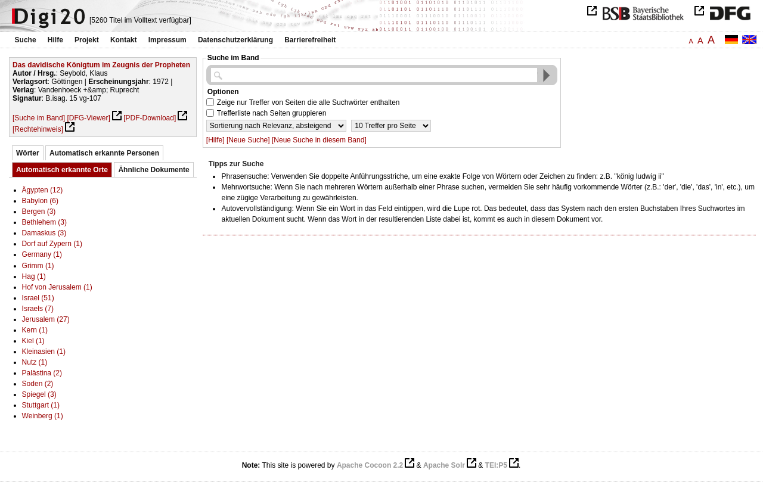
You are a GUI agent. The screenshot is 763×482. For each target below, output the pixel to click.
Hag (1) (34, 276)
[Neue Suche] (248, 140)
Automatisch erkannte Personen (104, 153)
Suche (25, 40)
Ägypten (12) (42, 190)
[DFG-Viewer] (88, 118)
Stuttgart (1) (41, 405)
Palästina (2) (42, 373)
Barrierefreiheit (310, 40)
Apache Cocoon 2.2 (370, 465)
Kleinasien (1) (44, 351)
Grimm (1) (38, 266)
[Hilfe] (215, 140)
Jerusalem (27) (46, 319)
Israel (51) (38, 298)
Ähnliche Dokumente (153, 170)
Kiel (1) (33, 341)
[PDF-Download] (149, 118)
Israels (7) (38, 308)
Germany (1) (42, 254)
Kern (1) (35, 330)
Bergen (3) (39, 211)
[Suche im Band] (39, 118)
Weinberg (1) (42, 416)
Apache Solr (444, 465)
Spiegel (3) (39, 394)
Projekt (87, 40)
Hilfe (55, 40)
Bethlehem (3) (44, 222)
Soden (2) (38, 384)
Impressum (167, 40)
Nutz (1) (35, 362)
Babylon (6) (40, 201)
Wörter (27, 153)
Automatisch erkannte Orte (62, 170)
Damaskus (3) (44, 233)
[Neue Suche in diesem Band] (319, 140)
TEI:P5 (496, 465)
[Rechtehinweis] (38, 129)
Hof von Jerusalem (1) (57, 287)
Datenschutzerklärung (235, 40)
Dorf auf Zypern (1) (52, 244)
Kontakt (123, 40)
